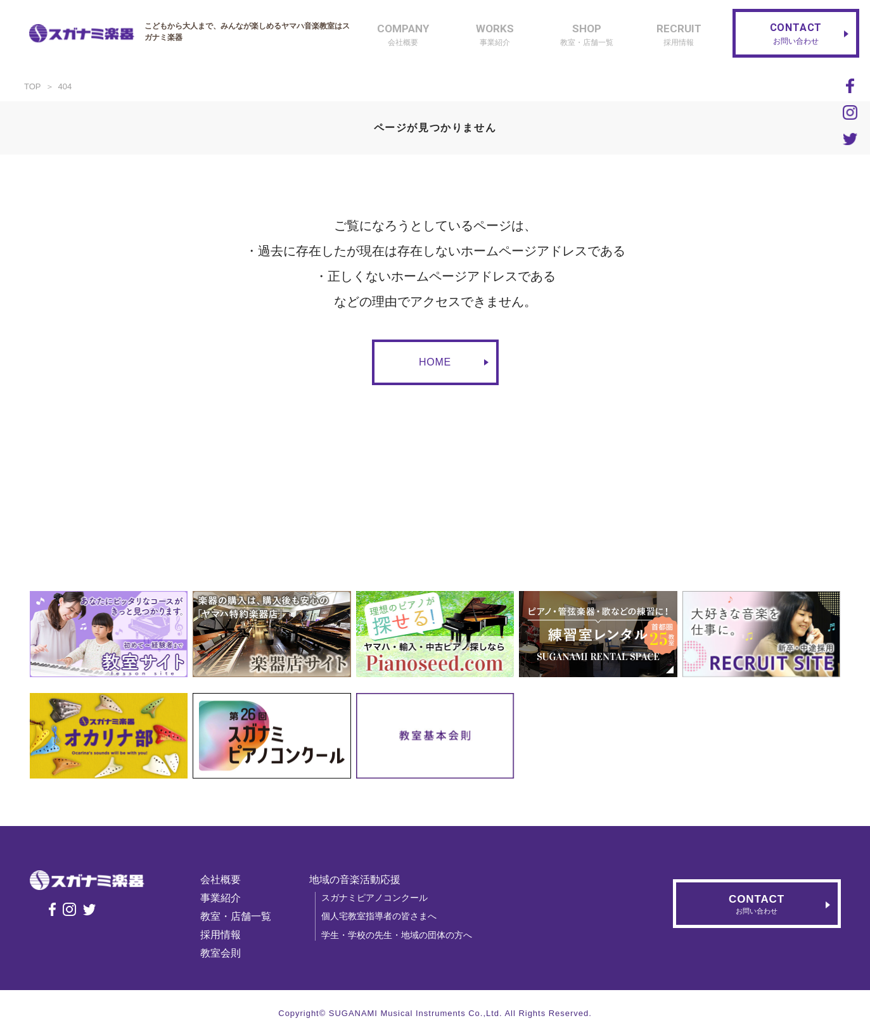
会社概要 (224, 879)
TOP (32, 86)
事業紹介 (224, 898)
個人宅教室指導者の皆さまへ (382, 916)
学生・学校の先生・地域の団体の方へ (400, 935)
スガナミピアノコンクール (378, 898)
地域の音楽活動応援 (358, 879)
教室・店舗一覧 (239, 916)
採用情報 (224, 934)
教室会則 (224, 953)
